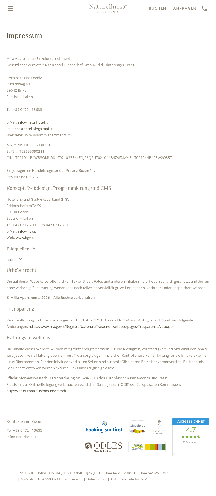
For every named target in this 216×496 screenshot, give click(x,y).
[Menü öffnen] (11, 8)
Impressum (73, 479)
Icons (15, 259)
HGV (143, 479)
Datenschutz (96, 479)
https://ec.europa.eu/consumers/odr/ (37, 390)
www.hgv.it (25, 237)
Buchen (158, 8)
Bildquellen (22, 249)
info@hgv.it (27, 231)
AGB (114, 479)
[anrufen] (204, 8)
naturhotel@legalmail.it (34, 128)
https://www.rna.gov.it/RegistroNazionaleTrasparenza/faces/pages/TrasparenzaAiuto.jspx (101, 326)
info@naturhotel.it (33, 122)
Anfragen (185, 8)
